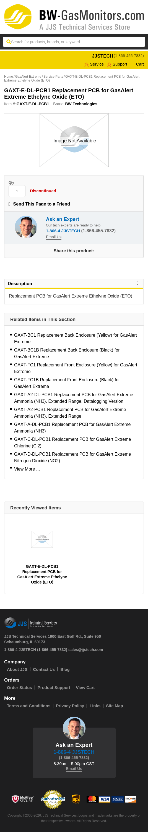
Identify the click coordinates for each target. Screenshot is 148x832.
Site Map (114, 705)
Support (117, 64)
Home (8, 77)
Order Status (19, 687)
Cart (137, 64)
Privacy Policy (70, 705)
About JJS (17, 669)
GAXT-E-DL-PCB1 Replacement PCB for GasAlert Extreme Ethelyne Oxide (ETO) (42, 574)
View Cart (85, 687)
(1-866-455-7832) (129, 55)
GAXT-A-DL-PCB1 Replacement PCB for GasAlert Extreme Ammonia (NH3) (72, 427)
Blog (64, 669)
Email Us (53, 237)
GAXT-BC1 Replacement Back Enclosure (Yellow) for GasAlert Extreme (75, 338)
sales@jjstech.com (85, 649)
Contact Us (44, 669)
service (94, 64)
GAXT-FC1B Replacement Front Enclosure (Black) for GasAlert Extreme (67, 383)
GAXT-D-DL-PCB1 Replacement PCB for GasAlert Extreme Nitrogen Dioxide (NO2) (72, 457)
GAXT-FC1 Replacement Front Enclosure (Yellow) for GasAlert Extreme (75, 368)
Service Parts (53, 77)
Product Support (54, 687)
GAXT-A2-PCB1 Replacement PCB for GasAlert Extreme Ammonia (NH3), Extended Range (70, 412)
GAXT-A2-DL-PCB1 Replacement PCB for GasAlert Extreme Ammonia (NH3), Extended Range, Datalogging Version (73, 398)
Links (95, 705)
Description (74, 283)
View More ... (27, 469)
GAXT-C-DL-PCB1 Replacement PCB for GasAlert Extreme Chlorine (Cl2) (72, 442)
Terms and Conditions (28, 705)
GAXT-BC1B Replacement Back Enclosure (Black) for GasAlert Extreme (67, 353)
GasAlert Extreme (28, 77)
